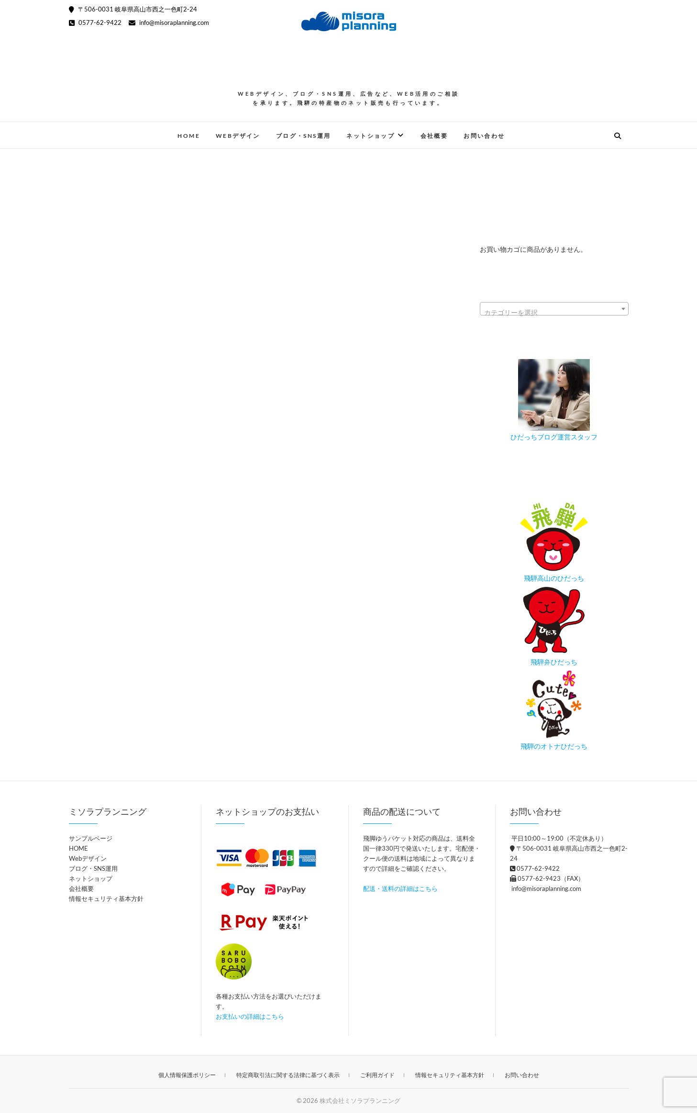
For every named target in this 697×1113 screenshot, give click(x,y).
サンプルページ (90, 838)
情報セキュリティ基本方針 (106, 898)
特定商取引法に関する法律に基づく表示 (288, 1075)
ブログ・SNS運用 (303, 135)
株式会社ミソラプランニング (360, 1100)
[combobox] (554, 308)
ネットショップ (370, 135)
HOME (188, 135)
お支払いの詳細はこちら (250, 1016)
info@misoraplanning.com (169, 22)
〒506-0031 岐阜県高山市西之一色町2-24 (133, 9)
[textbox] (554, 313)
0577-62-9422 (95, 22)
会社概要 (434, 135)
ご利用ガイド (377, 1075)
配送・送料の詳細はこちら (400, 888)
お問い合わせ (484, 135)
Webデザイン (238, 135)
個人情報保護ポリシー (187, 1075)
